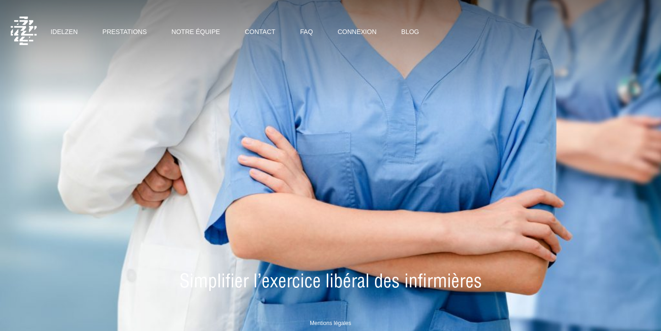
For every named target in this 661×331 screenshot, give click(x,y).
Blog (410, 31)
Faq (306, 31)
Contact (260, 31)
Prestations (124, 31)
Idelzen (64, 31)
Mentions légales (330, 323)
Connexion (356, 31)
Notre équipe (196, 31)
